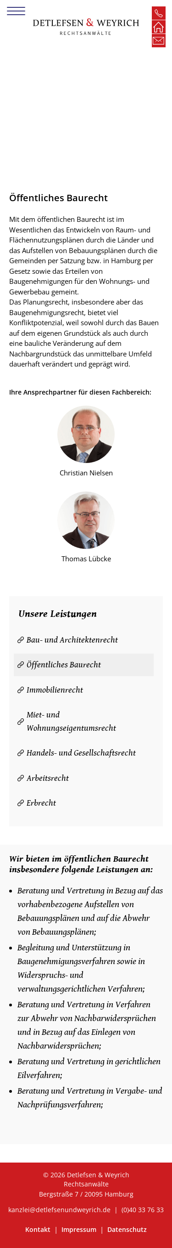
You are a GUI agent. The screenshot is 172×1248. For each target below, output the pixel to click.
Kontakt (38, 1229)
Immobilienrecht (55, 690)
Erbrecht (41, 803)
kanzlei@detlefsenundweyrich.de (59, 1209)
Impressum (79, 1229)
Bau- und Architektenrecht (72, 640)
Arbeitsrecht (48, 778)
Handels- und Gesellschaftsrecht (81, 753)
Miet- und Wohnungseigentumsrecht (71, 721)
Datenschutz (127, 1229)
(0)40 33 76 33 (143, 1209)
